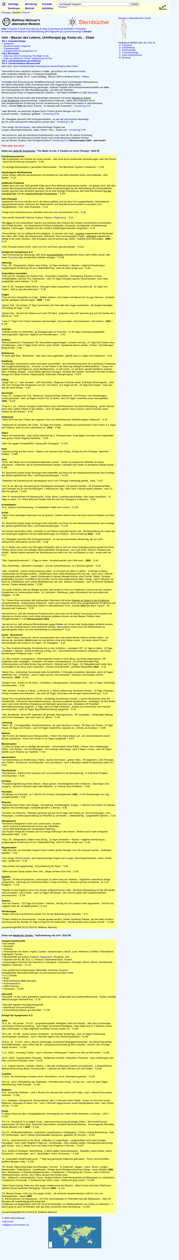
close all (151, 42)
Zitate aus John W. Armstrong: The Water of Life (26, 56)
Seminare (14, 8)
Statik (21, 28)
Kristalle (81, 71)
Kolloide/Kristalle (27, 66)
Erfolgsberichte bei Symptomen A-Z (20, 51)
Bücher (29, 8)
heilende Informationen (15, 31)
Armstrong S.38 (65, 122)
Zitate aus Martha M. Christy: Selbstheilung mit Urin (28, 58)
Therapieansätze (11, 48)
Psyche (12, 28)
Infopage (6, 12)
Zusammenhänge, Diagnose (17, 46)
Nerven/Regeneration (61, 66)
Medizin (17, 12)
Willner (86, 76)
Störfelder (68, 28)
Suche (148, 18)
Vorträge (13, 3)
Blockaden (24, 127)
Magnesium (60, 217)
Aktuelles (122, 18)
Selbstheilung (128, 47)
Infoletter (48, 8)
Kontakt (47, 3)
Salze (15, 66)
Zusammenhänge (130, 52)
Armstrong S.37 (82, 106)
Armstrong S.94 (51, 114)
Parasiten (80, 28)
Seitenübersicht (136, 18)
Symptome (9, 43)
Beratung (31, 3)
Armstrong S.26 (77, 129)
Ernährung (32, 28)
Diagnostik (52, 31)
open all (142, 42)
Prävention (127, 45)
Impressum (8, 1221)
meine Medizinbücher (132, 55)
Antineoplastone (42, 66)
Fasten (75, 66)
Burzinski (92, 92)
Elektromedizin (129, 50)
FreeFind (62, 7)
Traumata (13, 257)
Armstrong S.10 (61, 140)
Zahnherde (54, 28)
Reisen (26, 12)
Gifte (43, 28)
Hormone (19, 201)
